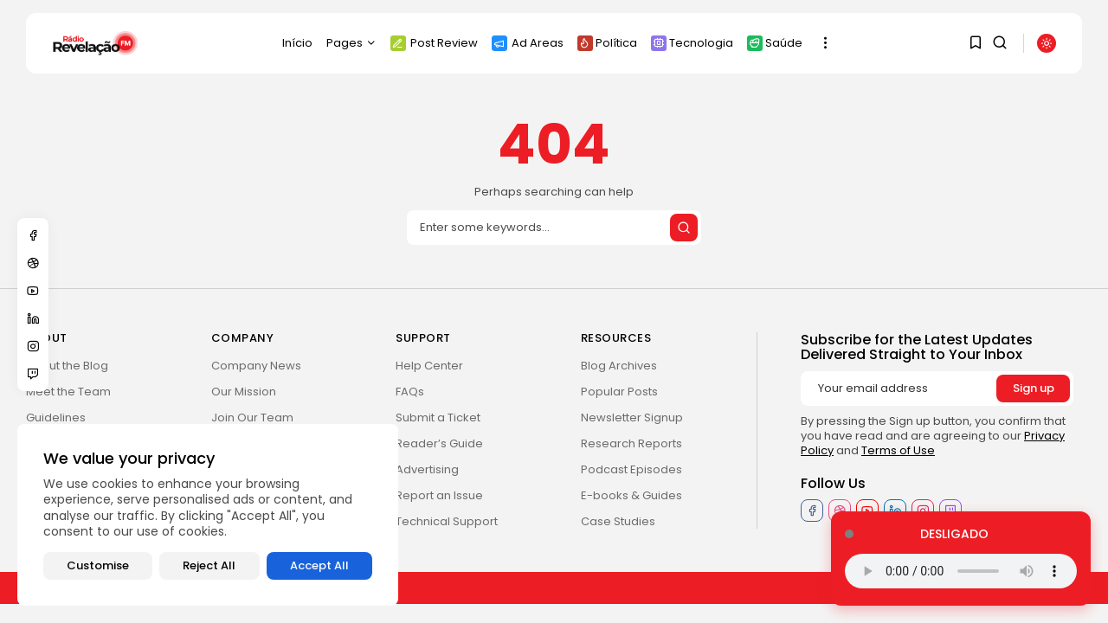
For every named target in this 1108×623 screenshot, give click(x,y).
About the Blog (67, 365)
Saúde (774, 43)
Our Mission (243, 391)
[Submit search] (684, 227)
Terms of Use (898, 450)
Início (297, 43)
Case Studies (618, 521)
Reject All (209, 565)
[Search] (554, 227)
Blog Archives (619, 365)
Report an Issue (439, 495)
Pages (351, 43)
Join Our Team (252, 417)
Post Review (434, 43)
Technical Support (447, 521)
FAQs (410, 391)
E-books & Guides (631, 495)
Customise (98, 565)
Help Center (429, 365)
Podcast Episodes (631, 469)
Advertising (427, 469)
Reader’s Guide (439, 443)
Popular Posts (619, 391)
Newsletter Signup (632, 417)
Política (607, 43)
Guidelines (56, 417)
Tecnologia (692, 43)
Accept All (319, 565)
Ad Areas (528, 43)
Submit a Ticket (438, 417)
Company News (256, 365)
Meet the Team (68, 391)
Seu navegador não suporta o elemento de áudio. (961, 571)
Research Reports (631, 443)
